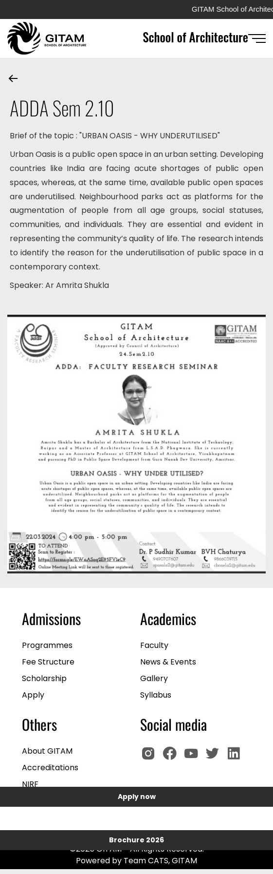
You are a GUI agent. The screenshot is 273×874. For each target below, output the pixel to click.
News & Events (168, 661)
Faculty (154, 645)
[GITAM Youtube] (193, 757)
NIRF (30, 784)
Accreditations (50, 767)
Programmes (47, 645)
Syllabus (155, 695)
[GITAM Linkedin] (235, 757)
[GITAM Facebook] (172, 757)
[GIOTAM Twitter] (215, 757)
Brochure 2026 (136, 840)
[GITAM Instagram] (151, 757)
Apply (33, 695)
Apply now (137, 796)
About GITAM (47, 751)
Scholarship (44, 678)
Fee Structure (48, 661)
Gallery (154, 678)
